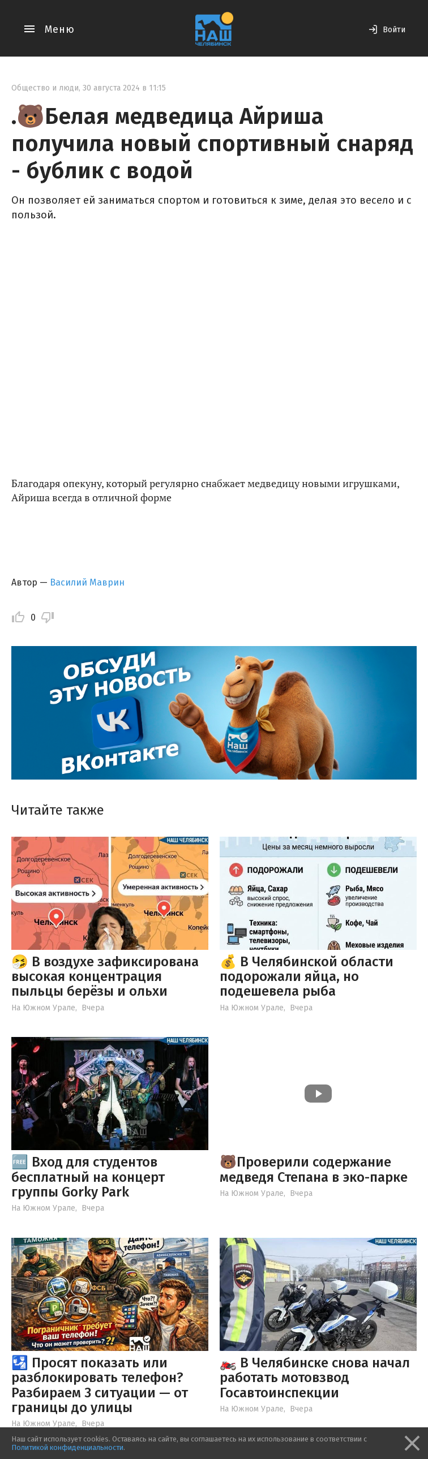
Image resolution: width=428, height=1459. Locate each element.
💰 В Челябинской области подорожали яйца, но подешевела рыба (306, 977)
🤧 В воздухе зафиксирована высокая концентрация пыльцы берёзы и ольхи (105, 977)
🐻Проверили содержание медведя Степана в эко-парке (314, 1169)
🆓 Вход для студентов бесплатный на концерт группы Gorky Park (88, 1177)
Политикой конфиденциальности (67, 1447)
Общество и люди (45, 88)
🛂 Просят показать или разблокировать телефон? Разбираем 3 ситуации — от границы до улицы (99, 1385)
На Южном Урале (43, 1008)
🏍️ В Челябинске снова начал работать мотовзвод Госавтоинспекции (315, 1378)
